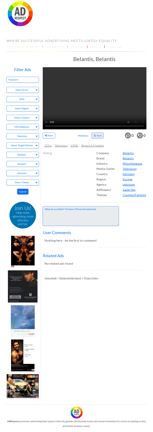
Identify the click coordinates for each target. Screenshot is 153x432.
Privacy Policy (91, 278)
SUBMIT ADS (77, 46)
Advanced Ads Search (70, 278)
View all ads (51, 278)
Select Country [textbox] (21, 117)
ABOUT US (96, 46)
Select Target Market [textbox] (22, 145)
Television (61, 145)
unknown (129, 184)
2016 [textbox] (22, 99)
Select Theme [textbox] (22, 182)
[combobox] (23, 90)
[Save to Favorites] (98, 135)
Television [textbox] (22, 136)
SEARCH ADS (114, 46)
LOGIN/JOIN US (15, 46)
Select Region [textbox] (22, 108)
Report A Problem (92, 145)
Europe (127, 179)
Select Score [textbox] (22, 89)
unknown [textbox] (21, 173)
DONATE (35, 46)
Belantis (128, 153)
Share (49, 135)
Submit (22, 191)
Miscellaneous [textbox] (21, 126)
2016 (48, 145)
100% (74, 145)
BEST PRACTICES (55, 46)
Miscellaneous (132, 163)
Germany (129, 174)
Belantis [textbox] (22, 154)
